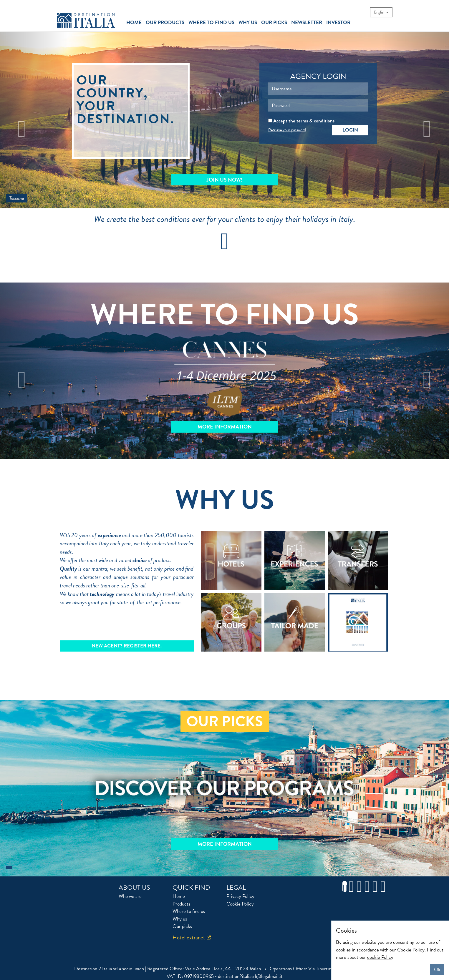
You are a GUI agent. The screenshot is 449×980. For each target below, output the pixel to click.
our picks (274, 22)
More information (225, 844)
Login (350, 130)
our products (165, 22)
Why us (180, 919)
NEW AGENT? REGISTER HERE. (127, 646)
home (134, 22)
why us (247, 22)
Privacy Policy (240, 896)
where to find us (211, 22)
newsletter (306, 22)
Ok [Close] (437, 969)
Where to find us (189, 911)
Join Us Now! (224, 180)
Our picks (182, 926)
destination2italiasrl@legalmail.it (250, 976)
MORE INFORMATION (225, 427)
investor (338, 22)
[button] (33, 120)
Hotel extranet (189, 937)
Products (181, 904)
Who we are (130, 896)
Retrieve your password (287, 130)
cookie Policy (380, 957)
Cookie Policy (240, 904)
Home (179, 896)
